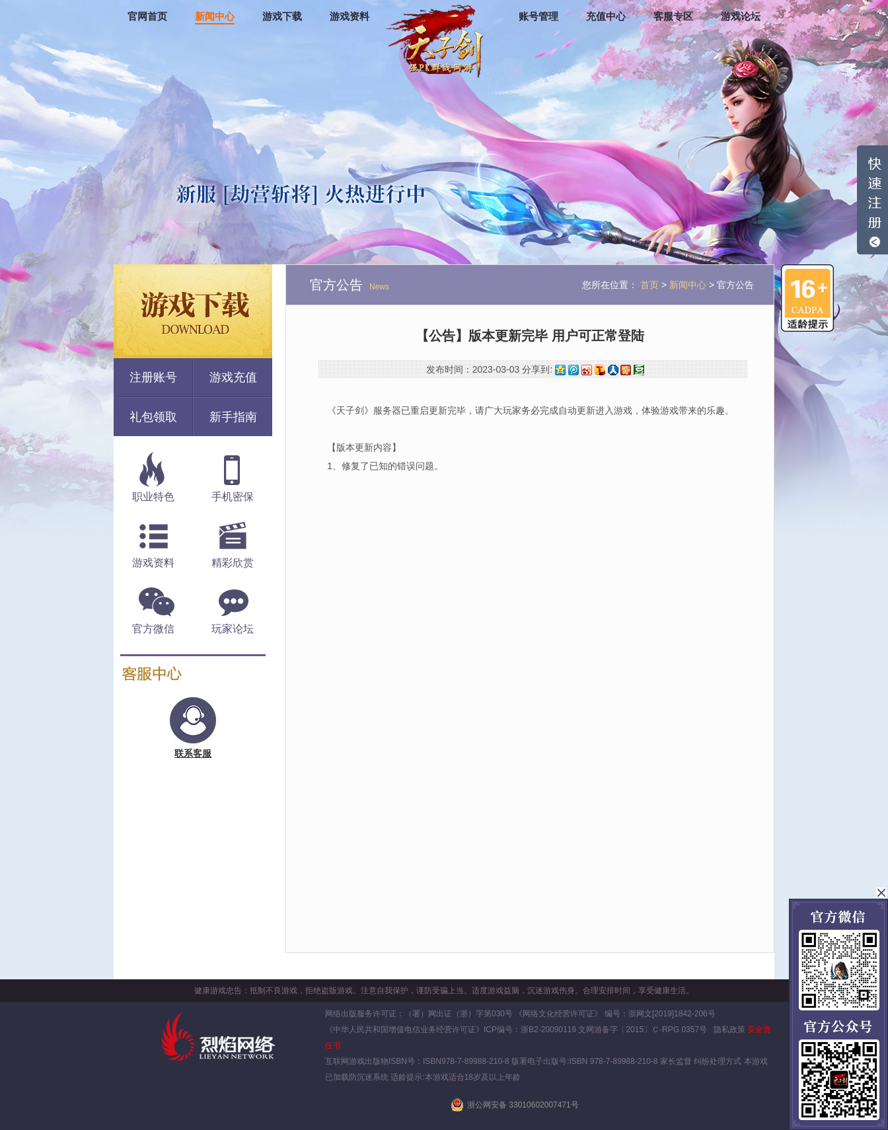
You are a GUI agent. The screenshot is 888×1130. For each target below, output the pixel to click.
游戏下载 (282, 16)
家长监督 (675, 1061)
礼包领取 (153, 417)
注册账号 (153, 377)
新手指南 (233, 417)
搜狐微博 (600, 370)
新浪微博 (586, 370)
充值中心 (606, 16)
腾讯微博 (573, 370)
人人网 (613, 370)
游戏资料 (349, 16)
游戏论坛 (740, 16)
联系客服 (192, 753)
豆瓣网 (639, 370)
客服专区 (673, 16)
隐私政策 (729, 1029)
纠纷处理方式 (717, 1061)
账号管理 (538, 16)
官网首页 (147, 16)
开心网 (625, 370)
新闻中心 (215, 16)
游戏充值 (233, 377)
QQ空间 (560, 370)
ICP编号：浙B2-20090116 (530, 1029)
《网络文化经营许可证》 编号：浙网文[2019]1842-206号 (615, 1013)
